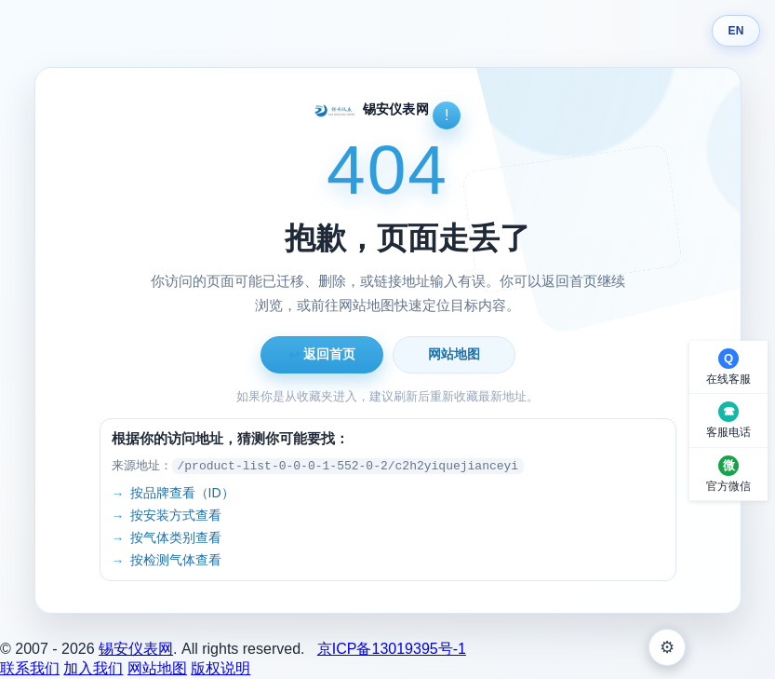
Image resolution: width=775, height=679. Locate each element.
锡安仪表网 (136, 649)
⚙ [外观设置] (667, 647)
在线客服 (728, 379)
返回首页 (321, 354)
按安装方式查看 (175, 515)
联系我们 (30, 668)
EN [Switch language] (735, 30)
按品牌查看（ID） (182, 492)
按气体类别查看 (175, 537)
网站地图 (454, 353)
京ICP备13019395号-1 (391, 649)
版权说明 (220, 668)
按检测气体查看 (175, 559)
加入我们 (93, 668)
